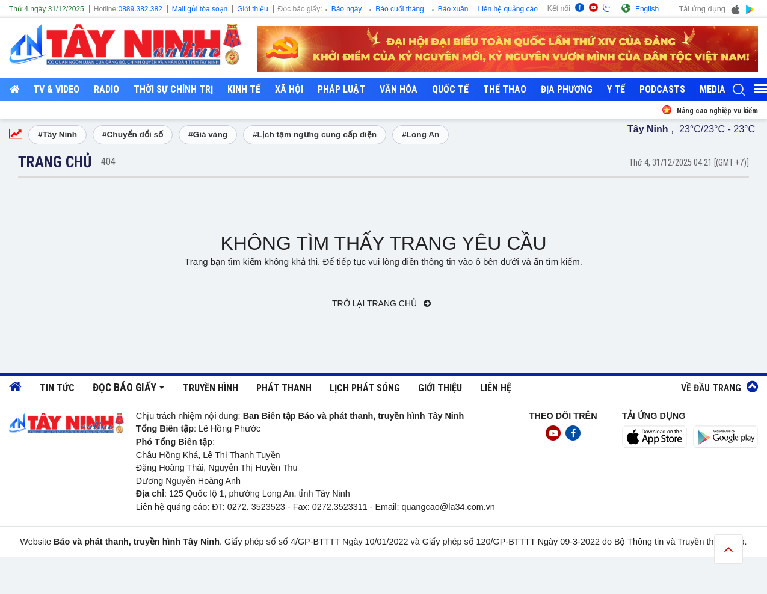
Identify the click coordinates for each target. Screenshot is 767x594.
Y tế (616, 89)
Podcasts (662, 89)
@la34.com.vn (467, 507)
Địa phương (567, 89)
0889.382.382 (140, 9)
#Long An (420, 134)
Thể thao (504, 89)
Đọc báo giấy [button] (124, 388)
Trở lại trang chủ (381, 303)
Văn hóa (398, 89)
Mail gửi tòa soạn (199, 9)
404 (108, 161)
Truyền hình (210, 388)
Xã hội (289, 89)
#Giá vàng (207, 134)
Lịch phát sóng (365, 388)
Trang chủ (55, 162)
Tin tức (57, 388)
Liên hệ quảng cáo (507, 9)
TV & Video (56, 89)
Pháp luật (341, 89)
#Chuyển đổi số (132, 134)
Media (712, 89)
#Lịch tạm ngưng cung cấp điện (315, 134)
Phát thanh (284, 388)
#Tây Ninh (57, 134)
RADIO (106, 89)
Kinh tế (243, 89)
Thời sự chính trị (173, 89)
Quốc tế (450, 89)
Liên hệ (495, 388)
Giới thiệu (252, 9)
